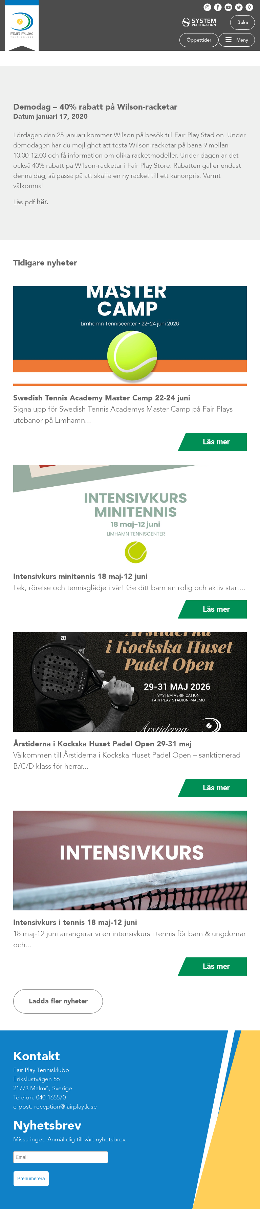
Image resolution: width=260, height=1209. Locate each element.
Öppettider (199, 40)
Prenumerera (31, 1178)
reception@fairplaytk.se (65, 1106)
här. (42, 202)
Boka (242, 22)
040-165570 (51, 1097)
